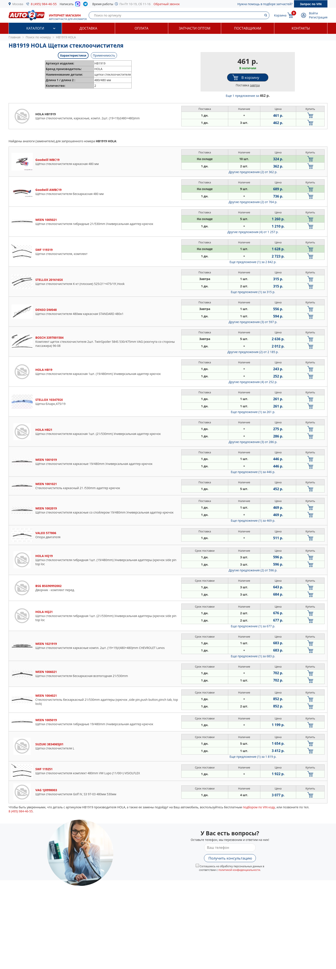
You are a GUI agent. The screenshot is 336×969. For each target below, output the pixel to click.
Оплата (141, 28)
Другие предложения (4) (253, 232)
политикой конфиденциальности (239, 870)
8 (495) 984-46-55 (44, 4)
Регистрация (318, 17)
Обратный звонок (167, 4)
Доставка (88, 28)
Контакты (301, 28)
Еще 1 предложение (248, 96)
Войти (313, 13)
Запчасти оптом (194, 28)
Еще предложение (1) (253, 262)
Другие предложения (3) (253, 322)
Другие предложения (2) (253, 172)
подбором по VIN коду (259, 807)
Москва (17, 4)
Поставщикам (247, 28)
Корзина (280, 15)
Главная (15, 37)
